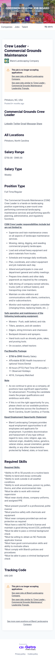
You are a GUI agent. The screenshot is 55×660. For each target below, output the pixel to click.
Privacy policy (20, 654)
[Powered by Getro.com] (27, 647)
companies (6, 27)
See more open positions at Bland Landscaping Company (27, 622)
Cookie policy (33, 654)
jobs (17, 27)
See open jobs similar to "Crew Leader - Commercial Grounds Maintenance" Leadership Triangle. (29, 85)
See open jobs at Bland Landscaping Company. (27, 77)
